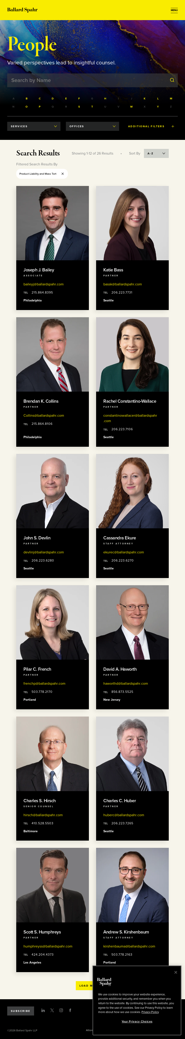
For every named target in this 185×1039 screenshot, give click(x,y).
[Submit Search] (172, 80)
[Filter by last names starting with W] (132, 107)
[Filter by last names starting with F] (79, 98)
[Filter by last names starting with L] (158, 98)
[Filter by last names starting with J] (132, 98)
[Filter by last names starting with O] (27, 107)
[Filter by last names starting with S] (79, 107)
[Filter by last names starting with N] (14, 107)
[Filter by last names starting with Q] (53, 107)
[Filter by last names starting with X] (145, 107)
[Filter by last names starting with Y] (158, 107)
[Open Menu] (174, 10)
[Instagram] (61, 1010)
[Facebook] (70, 1010)
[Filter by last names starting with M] (171, 98)
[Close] (176, 972)
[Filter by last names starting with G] (92, 98)
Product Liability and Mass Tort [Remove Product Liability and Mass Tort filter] (42, 174)
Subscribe (20, 1011)
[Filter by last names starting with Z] (171, 107)
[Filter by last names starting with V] (119, 107)
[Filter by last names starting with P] (40, 107)
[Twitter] (52, 1010)
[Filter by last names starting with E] (66, 98)
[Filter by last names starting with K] (145, 98)
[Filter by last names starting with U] (106, 107)
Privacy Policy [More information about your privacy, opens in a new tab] (150, 1012)
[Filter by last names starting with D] (53, 98)
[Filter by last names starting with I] (119, 98)
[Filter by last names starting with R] (66, 107)
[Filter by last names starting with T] (92, 107)
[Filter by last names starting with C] (40, 98)
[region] (136, 1000)
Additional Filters (151, 126)
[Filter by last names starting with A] (14, 98)
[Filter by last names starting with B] (27, 98)
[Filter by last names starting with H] (106, 98)
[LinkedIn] (43, 1010)
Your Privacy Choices (137, 1021)
